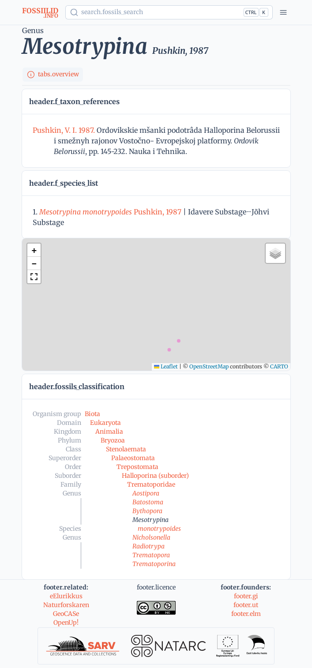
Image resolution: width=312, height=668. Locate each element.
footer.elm (246, 614)
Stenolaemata (126, 449)
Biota (92, 414)
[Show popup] (169, 12)
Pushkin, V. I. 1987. (65, 130)
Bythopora (147, 511)
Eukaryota (105, 423)
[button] (34, 250)
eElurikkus (66, 596)
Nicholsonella (151, 537)
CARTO (279, 366)
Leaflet (166, 366)
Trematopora (151, 555)
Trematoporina (154, 564)
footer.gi (246, 596)
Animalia (109, 431)
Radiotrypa (148, 546)
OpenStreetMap (209, 366)
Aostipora (145, 493)
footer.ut (245, 605)
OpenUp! (66, 623)
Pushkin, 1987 (110, 211)
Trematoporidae (151, 484)
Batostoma (147, 502)
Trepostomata (137, 467)
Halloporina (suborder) (155, 476)
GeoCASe (66, 614)
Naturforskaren (66, 605)
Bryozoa (113, 440)
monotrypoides (159, 529)
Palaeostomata (133, 458)
